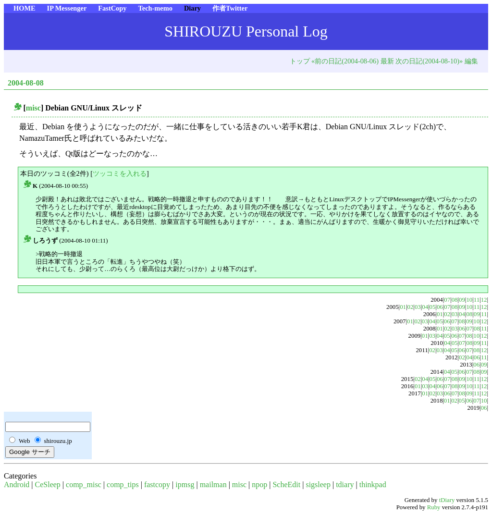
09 (462, 299)
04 (425, 307)
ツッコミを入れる (120, 173)
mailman (213, 484)
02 (410, 307)
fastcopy (157, 484)
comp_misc (83, 484)
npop (259, 484)
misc (33, 108)
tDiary (447, 500)
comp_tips (123, 484)
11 (477, 299)
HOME (24, 8)
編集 (471, 61)
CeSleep (48, 484)
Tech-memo (155, 8)
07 (447, 299)
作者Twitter (229, 8)
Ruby (434, 507)
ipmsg (184, 484)
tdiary (345, 484)
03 (418, 307)
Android (16, 484)
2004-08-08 (26, 83)
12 (484, 299)
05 (433, 307)
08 (455, 299)
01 (403, 307)
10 (469, 299)
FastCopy (112, 8)
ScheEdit (286, 484)
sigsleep (318, 484)
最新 (387, 61)
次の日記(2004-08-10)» (429, 61)
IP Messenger (67, 8)
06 (440, 307)
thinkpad (372, 484)
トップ (300, 61)
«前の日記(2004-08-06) (345, 61)
